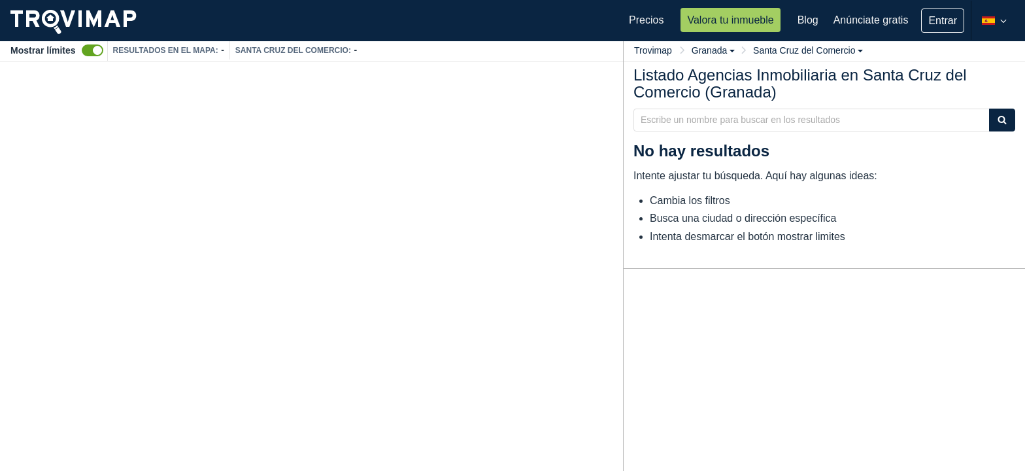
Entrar (942, 20)
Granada (713, 50)
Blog (808, 20)
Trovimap (653, 50)
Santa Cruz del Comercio (808, 50)
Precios (646, 20)
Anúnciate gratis (871, 20)
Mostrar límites (43, 50)
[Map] (311, 266)
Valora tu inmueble (730, 20)
